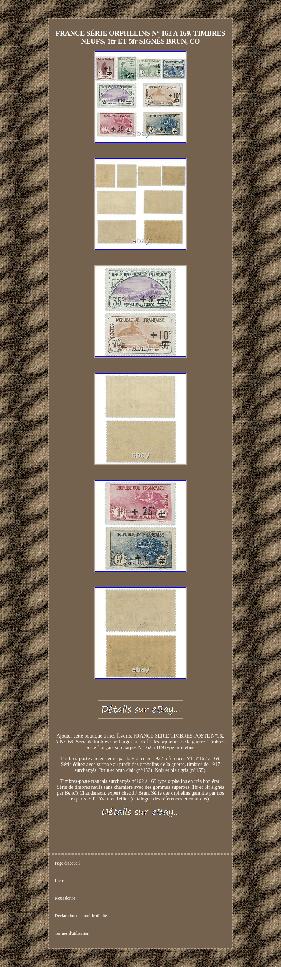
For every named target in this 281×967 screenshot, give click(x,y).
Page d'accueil (67, 863)
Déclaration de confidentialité (81, 915)
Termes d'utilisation (72, 933)
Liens (60, 880)
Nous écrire (65, 898)
